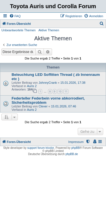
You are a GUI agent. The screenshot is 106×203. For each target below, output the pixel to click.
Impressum (76, 142)
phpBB (75, 147)
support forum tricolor (40, 147)
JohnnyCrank (47, 82)
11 (65, 91)
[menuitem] (15, 16)
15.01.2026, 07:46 (63, 106)
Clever (42, 106)
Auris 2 (31, 86)
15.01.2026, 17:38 (72, 82)
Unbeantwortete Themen (18, 30)
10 (60, 91)
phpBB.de (72, 154)
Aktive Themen (48, 30)
